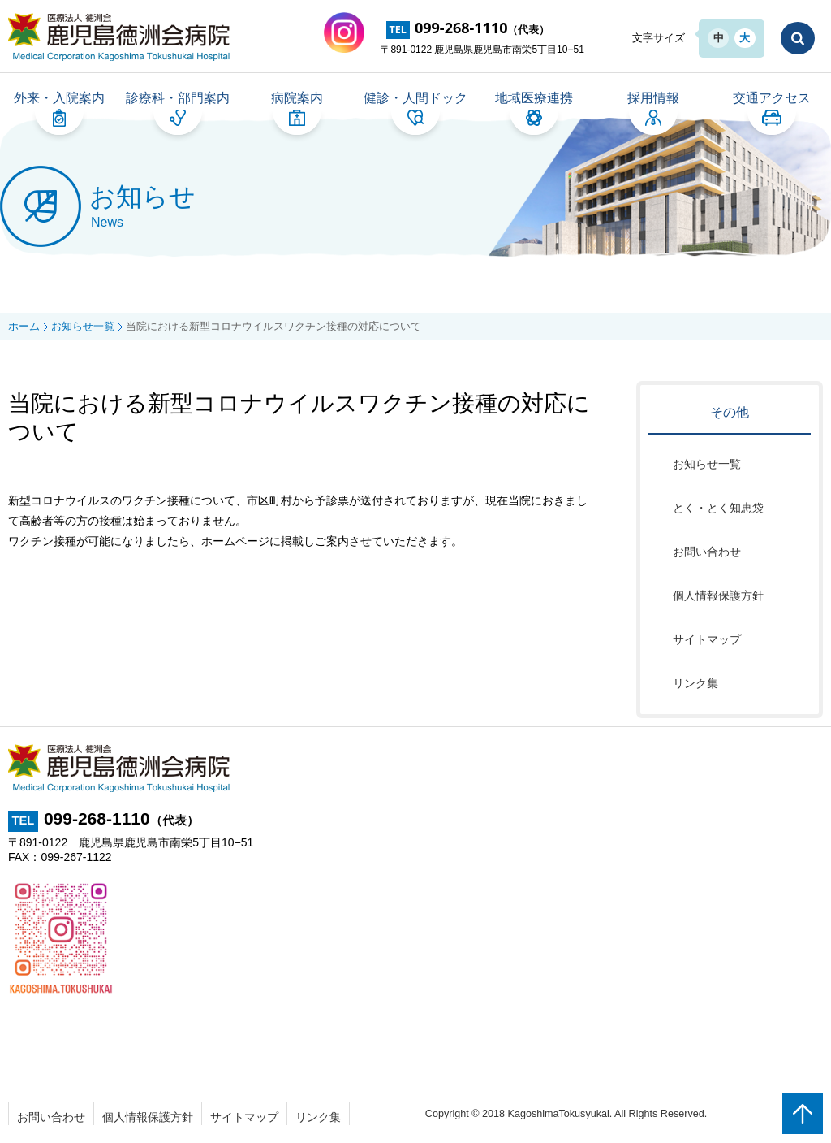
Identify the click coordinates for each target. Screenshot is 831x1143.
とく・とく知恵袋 (718, 508)
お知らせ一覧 (707, 464)
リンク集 (695, 684)
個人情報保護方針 (718, 596)
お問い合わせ (707, 552)
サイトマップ (707, 640)
